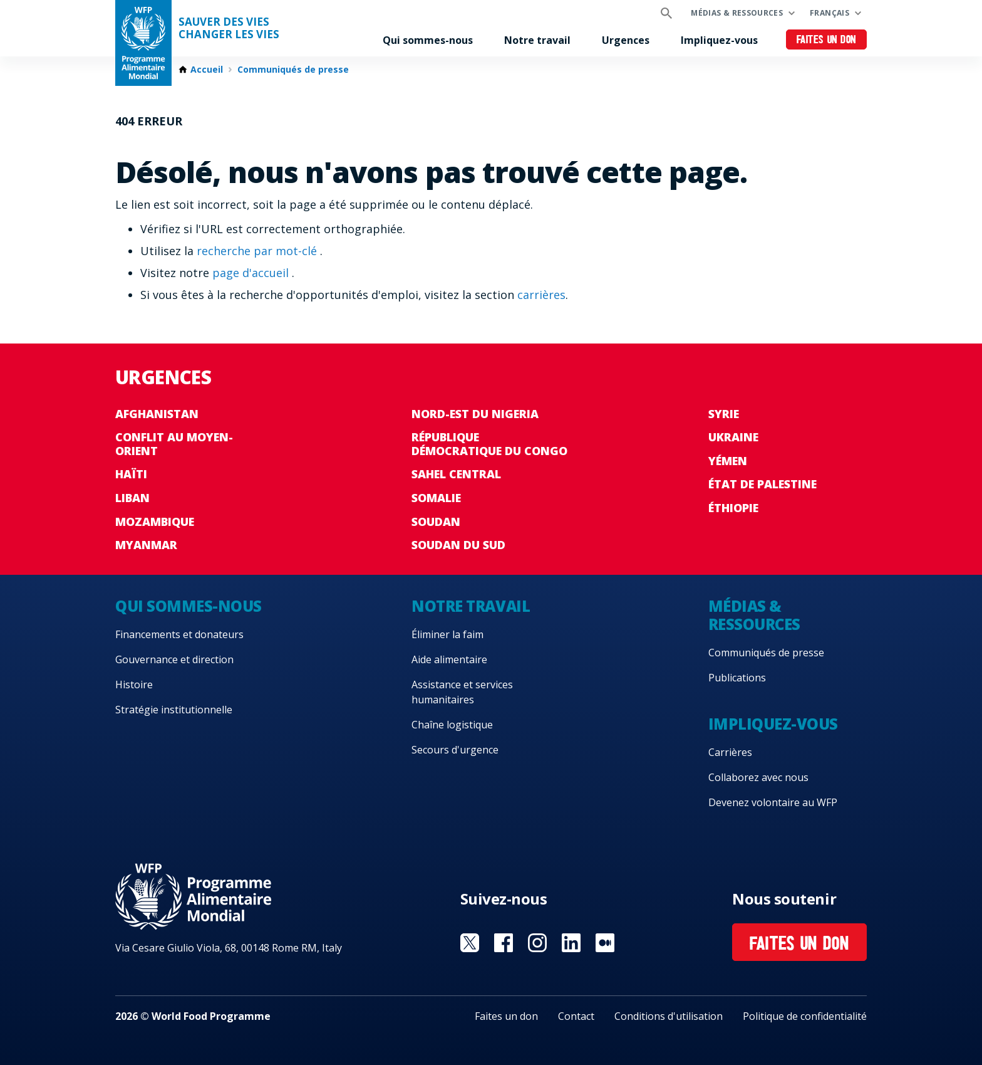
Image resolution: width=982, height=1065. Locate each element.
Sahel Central (456, 473)
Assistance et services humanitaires (462, 692)
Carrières (730, 752)
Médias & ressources (737, 13)
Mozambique (154, 521)
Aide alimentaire (449, 659)
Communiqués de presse (293, 69)
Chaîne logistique (452, 725)
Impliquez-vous (719, 40)
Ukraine (733, 436)
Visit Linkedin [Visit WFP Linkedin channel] (571, 942)
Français (829, 13)
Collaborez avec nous (758, 777)
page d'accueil (252, 272)
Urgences (625, 40)
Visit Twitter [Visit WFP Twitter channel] (469, 942)
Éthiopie (733, 507)
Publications (737, 678)
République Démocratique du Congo (489, 443)
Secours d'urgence (455, 750)
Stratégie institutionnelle (173, 709)
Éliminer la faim (447, 634)
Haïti (131, 473)
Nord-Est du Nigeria (475, 413)
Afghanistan (157, 413)
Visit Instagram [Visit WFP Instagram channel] (537, 942)
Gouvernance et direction (174, 659)
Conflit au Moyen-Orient (174, 443)
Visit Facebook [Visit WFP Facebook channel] (503, 942)
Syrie (723, 413)
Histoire (134, 684)
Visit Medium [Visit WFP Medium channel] (605, 942)
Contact (576, 1016)
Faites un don (826, 40)
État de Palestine (762, 483)
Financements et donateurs (179, 634)
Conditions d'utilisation (668, 1016)
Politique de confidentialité (805, 1016)
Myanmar (146, 544)
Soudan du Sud (458, 544)
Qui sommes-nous (428, 40)
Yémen (727, 460)
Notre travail (537, 40)
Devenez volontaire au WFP (772, 802)
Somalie (436, 497)
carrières (541, 294)
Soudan (435, 521)
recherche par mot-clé (258, 250)
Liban (132, 497)
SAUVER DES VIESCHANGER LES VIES (228, 28)
